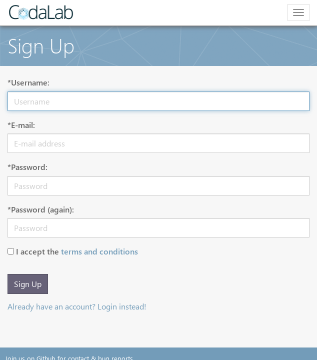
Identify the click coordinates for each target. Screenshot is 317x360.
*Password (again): (41, 209)
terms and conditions (99, 251)
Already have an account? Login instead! (77, 306)
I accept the (77, 251)
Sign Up (28, 283)
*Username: (29, 82)
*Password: (28, 167)
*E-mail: (21, 125)
